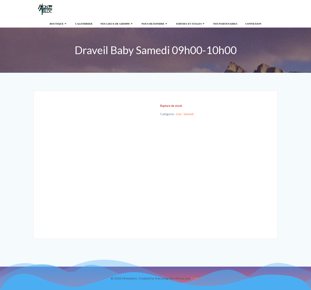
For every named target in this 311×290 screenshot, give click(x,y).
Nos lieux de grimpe (116, 23)
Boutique (58, 23)
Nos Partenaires (225, 23)
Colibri (195, 278)
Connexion (253, 23)
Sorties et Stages (190, 23)
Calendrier (83, 23)
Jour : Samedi (185, 114)
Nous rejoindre (154, 23)
